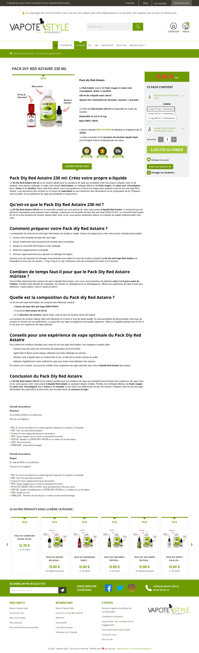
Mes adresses (16, 622)
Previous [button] (7, 545)
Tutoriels (130, 3)
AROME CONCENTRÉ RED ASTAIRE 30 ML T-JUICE (164, 129)
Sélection (60, 617)
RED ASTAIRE (103, 129)
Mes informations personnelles (24, 627)
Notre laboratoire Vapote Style (116, 629)
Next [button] (191, 545)
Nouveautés (61, 622)
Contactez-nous (181, 3)
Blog (145, 3)
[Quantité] (167, 139)
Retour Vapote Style (19, 608)
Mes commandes (18, 617)
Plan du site (107, 639)
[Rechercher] (115, 27)
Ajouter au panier (167, 150)
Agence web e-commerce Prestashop (134, 648)
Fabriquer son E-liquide (66, 632)
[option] (25, 546)
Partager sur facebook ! (163, 173)
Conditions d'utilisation (112, 616)
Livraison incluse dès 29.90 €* (69, 613)
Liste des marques (64, 627)
